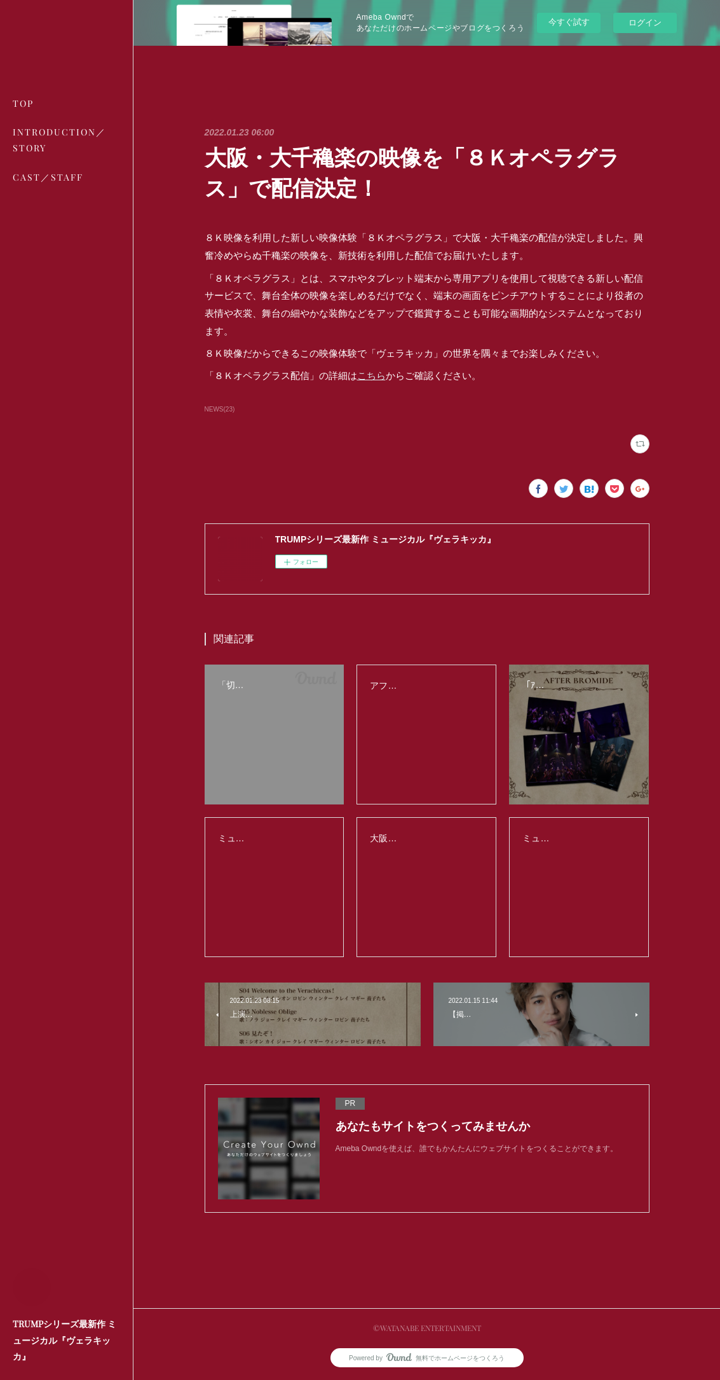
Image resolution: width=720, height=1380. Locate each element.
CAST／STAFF (48, 177)
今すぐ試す (569, 22)
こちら (371, 375)
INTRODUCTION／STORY (59, 140)
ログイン (645, 22)
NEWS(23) (220, 409)
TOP (23, 103)
